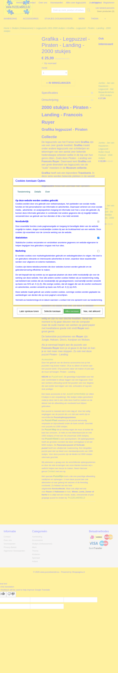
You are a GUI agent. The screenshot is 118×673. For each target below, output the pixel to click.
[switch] (98, 226)
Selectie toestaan (52, 315)
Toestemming (23, 195)
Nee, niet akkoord (91, 315)
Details (37, 195)
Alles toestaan (72, 315)
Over (47, 195)
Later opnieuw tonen (29, 315)
